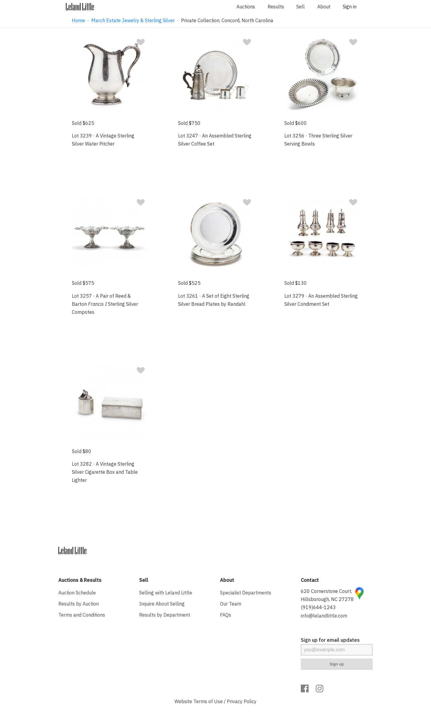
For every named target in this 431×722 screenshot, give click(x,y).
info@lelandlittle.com (324, 616)
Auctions (245, 7)
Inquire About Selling (162, 604)
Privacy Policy (242, 701)
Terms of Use (208, 701)
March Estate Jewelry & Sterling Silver (133, 20)
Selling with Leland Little (165, 593)
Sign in (349, 7)
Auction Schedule (77, 593)
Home (78, 20)
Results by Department (164, 615)
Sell (300, 7)
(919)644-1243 (318, 607)
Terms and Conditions (81, 615)
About (323, 7)
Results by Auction (78, 604)
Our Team (230, 604)
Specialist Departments (245, 593)
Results (276, 7)
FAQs (225, 615)
